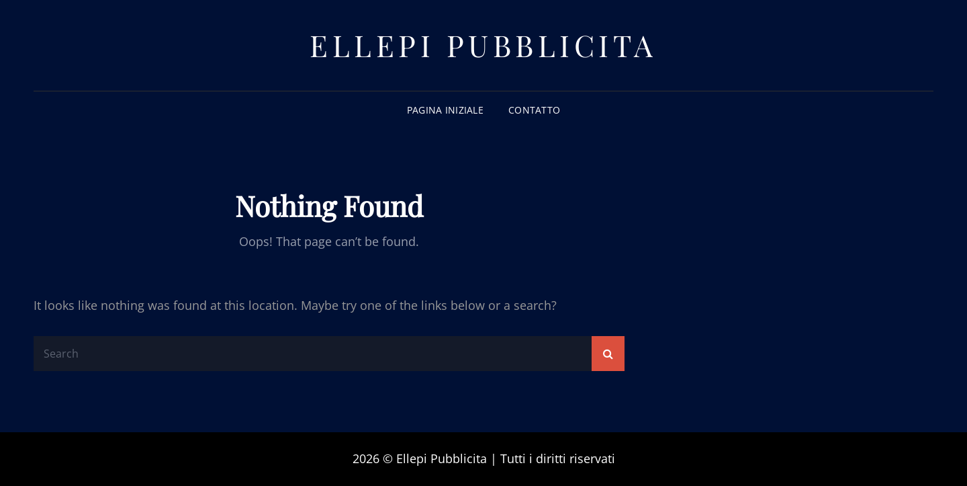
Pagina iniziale (445, 110)
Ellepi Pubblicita (483, 45)
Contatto (534, 110)
